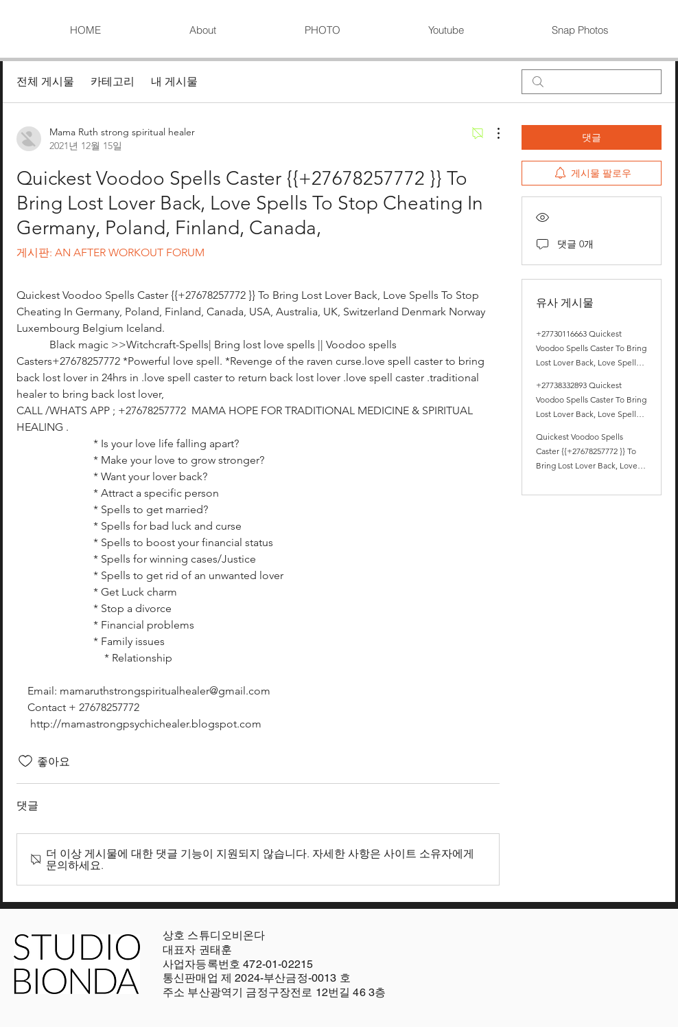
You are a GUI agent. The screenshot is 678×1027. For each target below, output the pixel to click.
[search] (592, 81)
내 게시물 (174, 81)
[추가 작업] (491, 133)
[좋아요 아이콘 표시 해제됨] (25, 761)
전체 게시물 (45, 81)
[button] (322, 30)
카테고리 (113, 81)
